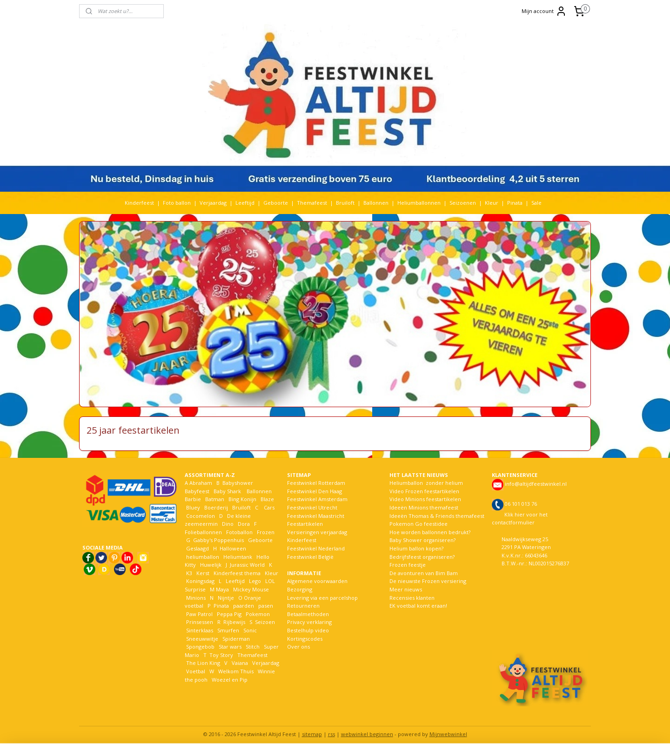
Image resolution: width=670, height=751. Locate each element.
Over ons (298, 646)
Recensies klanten (412, 597)
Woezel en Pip (230, 679)
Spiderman (236, 638)
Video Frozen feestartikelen (424, 491)
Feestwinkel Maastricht (315, 515)
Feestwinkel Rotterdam (316, 482)
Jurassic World (247, 564)
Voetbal (195, 671)
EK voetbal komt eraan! (418, 605)
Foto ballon (177, 202)
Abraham (200, 482)
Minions (195, 597)
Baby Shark (227, 491)
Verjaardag (213, 202)
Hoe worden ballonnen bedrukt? (429, 532)
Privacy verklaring (309, 621)
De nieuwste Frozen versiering (427, 580)
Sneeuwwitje (202, 638)
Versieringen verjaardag (317, 532)
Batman (214, 499)
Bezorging (299, 589)
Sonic (250, 630)
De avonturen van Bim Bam (423, 573)
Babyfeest (197, 491)
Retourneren (303, 605)
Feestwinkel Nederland (316, 548)
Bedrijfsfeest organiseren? (422, 556)
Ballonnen (376, 202)
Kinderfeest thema (237, 573)
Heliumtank (237, 556)
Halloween (233, 548)
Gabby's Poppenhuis (218, 539)
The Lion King (202, 662)
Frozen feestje (407, 564)
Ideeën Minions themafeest (423, 507)
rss (331, 734)
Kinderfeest (139, 202)
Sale (536, 202)
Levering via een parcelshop (322, 597)
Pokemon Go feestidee (418, 523)
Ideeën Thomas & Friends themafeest (436, 515)
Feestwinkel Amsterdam (317, 499)
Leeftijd (245, 202)
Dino (228, 523)
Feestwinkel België (310, 556)
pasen (265, 605)
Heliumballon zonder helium (426, 482)
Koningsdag (199, 580)
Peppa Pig (229, 613)
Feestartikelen (305, 523)
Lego (253, 580)
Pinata (515, 202)
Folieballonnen (203, 532)
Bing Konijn (242, 499)
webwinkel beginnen (367, 734)
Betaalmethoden (308, 613)
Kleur (491, 202)
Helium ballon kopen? (416, 548)
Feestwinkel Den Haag (314, 491)
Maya (222, 589)
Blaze (266, 499)
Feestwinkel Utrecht (312, 507)
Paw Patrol (199, 613)
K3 (188, 573)
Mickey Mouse (251, 589)
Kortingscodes (304, 638)
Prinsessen (199, 621)
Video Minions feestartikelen (425, 499)
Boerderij (216, 507)
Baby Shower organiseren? (422, 539)
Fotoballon (239, 532)
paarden (243, 605)
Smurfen (228, 630)
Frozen (266, 532)
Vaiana (240, 662)
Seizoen (265, 621)
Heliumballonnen (419, 202)
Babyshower (238, 482)
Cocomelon (200, 515)
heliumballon (202, 556)
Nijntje (225, 597)
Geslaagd (197, 548)
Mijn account (544, 11)
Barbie (193, 499)
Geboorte (275, 202)
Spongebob (200, 646)
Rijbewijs (234, 621)
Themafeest (312, 202)
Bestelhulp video (308, 630)
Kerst (202, 573)
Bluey (193, 507)
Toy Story (221, 654)
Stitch (253, 646)
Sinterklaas (199, 630)
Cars (269, 507)
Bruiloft (345, 202)
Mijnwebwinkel (448, 734)
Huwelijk (210, 564)
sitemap (312, 734)
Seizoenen (462, 202)
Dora (243, 523)
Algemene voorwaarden (317, 580)
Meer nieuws (405, 589)
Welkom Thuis (236, 671)
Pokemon (258, 613)
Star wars (230, 646)
